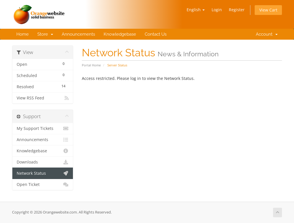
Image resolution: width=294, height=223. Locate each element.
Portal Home (91, 65)
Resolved (43, 86)
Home (22, 34)
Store (45, 34)
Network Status (43, 173)
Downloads (43, 162)
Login (217, 9)
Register (237, 9)
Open (43, 63)
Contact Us (156, 34)
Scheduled (43, 75)
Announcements (78, 34)
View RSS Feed (43, 98)
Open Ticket (43, 184)
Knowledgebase (120, 34)
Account (266, 34)
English (196, 9)
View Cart (268, 10)
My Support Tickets (43, 128)
